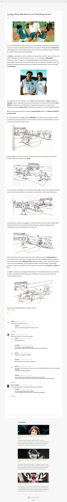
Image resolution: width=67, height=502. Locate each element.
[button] (8, 18)
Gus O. (12, 334)
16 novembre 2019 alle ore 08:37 (26, 325)
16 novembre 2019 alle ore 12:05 (26, 359)
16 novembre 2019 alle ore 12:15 (26, 375)
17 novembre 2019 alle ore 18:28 (26, 389)
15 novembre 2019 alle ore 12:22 (21, 321)
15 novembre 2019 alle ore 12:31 (21, 334)
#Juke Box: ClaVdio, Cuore (23, 483)
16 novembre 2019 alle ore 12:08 (25, 366)
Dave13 (13, 321)
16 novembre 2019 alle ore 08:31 (25, 338)
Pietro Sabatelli (15, 385)
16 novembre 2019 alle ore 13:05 (25, 385)
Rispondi (13, 331)
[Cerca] (5, 1)
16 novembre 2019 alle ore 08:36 (26, 345)
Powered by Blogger (33, 497)
